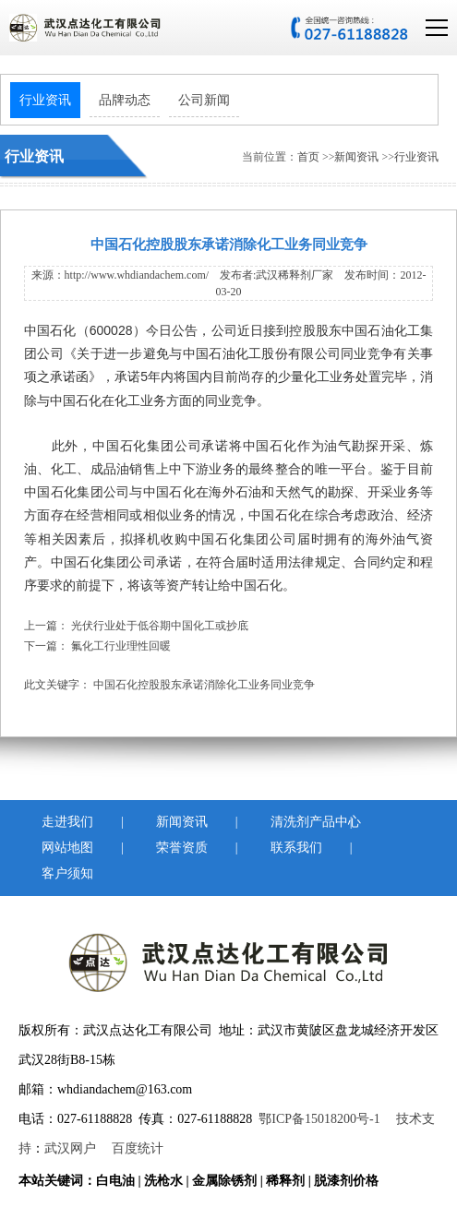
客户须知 (64, 873)
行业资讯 (45, 100)
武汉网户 (70, 1148)
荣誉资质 (178, 848)
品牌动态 (124, 100)
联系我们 (293, 848)
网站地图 (64, 848)
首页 (308, 156)
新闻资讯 (357, 156)
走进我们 (64, 822)
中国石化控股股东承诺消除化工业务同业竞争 (204, 684)
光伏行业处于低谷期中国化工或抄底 (159, 625)
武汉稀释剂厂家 (294, 275)
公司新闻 (204, 100)
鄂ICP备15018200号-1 (319, 1119)
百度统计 (137, 1148)
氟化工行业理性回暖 (121, 645)
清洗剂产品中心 (293, 822)
